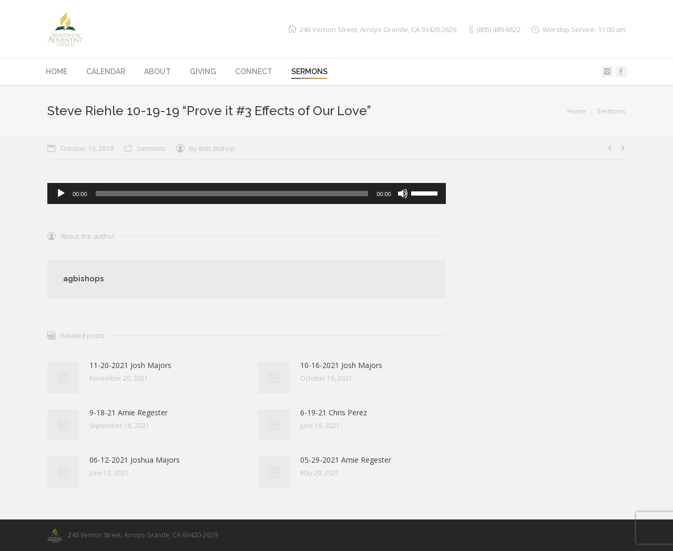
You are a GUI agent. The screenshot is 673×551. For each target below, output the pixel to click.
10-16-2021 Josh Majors (341, 365)
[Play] (61, 193)
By (212, 148)
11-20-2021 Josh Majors (130, 365)
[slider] (232, 193)
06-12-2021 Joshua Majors (134, 460)
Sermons (611, 111)
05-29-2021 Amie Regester (345, 460)
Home (576, 111)
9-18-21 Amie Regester (128, 412)
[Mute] (402, 193)
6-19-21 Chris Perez (333, 412)
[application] (246, 193)
